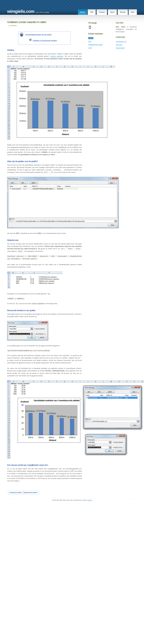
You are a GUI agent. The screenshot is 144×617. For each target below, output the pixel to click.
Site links (119, 45)
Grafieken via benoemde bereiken (45, 40)
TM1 (91, 12)
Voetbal (102, 12)
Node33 (89, 500)
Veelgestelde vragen (95, 44)
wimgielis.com (20, 11)
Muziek (122, 12)
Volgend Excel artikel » (30, 492)
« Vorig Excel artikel (15, 492)
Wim (132, 12)
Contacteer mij (121, 41)
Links (90, 48)
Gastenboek (120, 48)
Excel (82, 12)
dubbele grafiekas (56, 56)
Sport (112, 12)
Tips (89, 41)
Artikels (91, 38)
